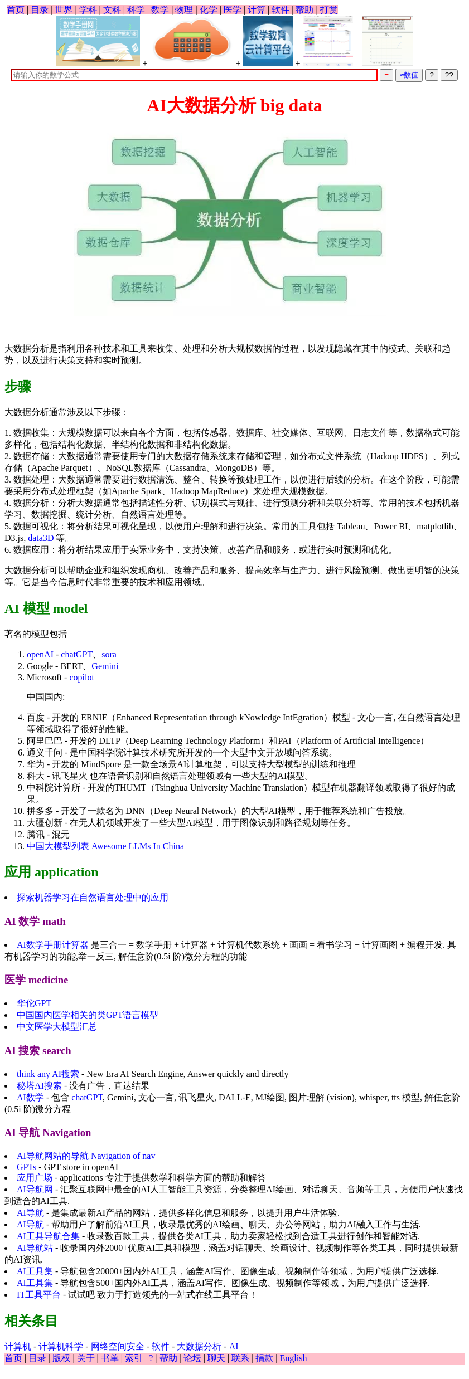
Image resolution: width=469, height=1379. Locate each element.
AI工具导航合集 (48, 1236)
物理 (184, 9)
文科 (112, 9)
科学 (136, 9)
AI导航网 (35, 1189)
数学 (160, 9)
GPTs (26, 1167)
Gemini (104, 666)
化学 (208, 9)
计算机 (17, 1346)
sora (109, 654)
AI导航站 (35, 1248)
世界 (63, 9)
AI (234, 1346)
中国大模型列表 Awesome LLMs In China (105, 846)
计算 (256, 9)
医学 (232, 9)
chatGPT (77, 654)
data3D (41, 538)
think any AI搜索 (48, 1074)
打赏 (329, 9)
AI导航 (30, 1212)
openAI (40, 654)
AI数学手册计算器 (53, 944)
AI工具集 (35, 1271)
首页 (16, 9)
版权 (61, 1358)
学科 (88, 9)
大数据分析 (199, 1346)
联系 (240, 1358)
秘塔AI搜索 (39, 1085)
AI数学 (30, 1097)
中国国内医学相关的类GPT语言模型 (87, 1015)
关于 (86, 1358)
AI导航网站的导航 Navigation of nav (86, 1156)
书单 (110, 1358)
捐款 (264, 1358)
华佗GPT (34, 1003)
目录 (40, 9)
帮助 (304, 9)
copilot (81, 677)
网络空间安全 (117, 1346)
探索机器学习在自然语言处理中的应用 (92, 897)
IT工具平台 (39, 1294)
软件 (280, 9)
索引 (134, 1358)
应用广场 (34, 1177)
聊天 (216, 1358)
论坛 (192, 1358)
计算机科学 (60, 1346)
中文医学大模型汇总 (57, 1026)
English (293, 1358)
